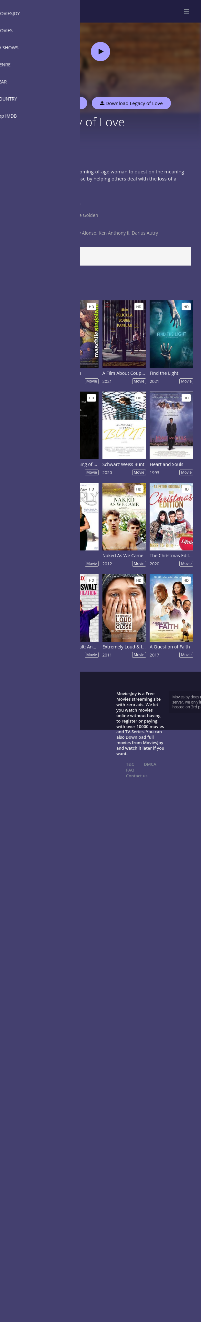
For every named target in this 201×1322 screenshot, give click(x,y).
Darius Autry (145, 233)
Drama (73, 203)
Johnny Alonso (81, 233)
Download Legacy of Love (131, 103)
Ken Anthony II (114, 233)
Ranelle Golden (82, 215)
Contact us (137, 776)
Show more (21, 192)
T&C (130, 764)
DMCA (150, 764)
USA (70, 209)
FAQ (130, 770)
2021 (71, 227)
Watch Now (66, 103)
